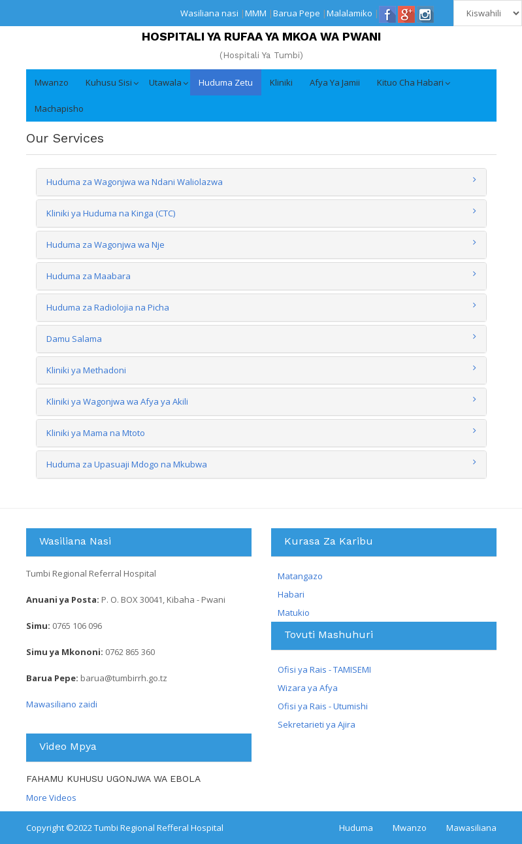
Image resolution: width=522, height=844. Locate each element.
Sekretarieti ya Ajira (316, 724)
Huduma (356, 828)
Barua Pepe (296, 13)
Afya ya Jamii (335, 82)
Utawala (165, 82)
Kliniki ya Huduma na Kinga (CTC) (110, 213)
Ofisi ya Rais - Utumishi (323, 706)
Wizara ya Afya (308, 688)
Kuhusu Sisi (109, 82)
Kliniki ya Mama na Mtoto (95, 433)
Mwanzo (52, 82)
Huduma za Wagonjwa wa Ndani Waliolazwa (134, 182)
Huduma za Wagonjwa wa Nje (105, 244)
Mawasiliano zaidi (61, 704)
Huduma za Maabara (88, 276)
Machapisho (59, 108)
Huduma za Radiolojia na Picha (107, 307)
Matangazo (300, 576)
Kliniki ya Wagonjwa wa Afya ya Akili (117, 401)
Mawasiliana (471, 828)
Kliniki (281, 82)
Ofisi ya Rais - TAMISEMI (324, 669)
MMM (256, 13)
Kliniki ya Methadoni (86, 370)
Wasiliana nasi (209, 13)
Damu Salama (74, 339)
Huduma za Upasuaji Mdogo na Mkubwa (126, 464)
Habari (291, 594)
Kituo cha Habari (410, 82)
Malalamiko (349, 13)
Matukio (294, 612)
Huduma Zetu (226, 82)
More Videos (51, 797)
